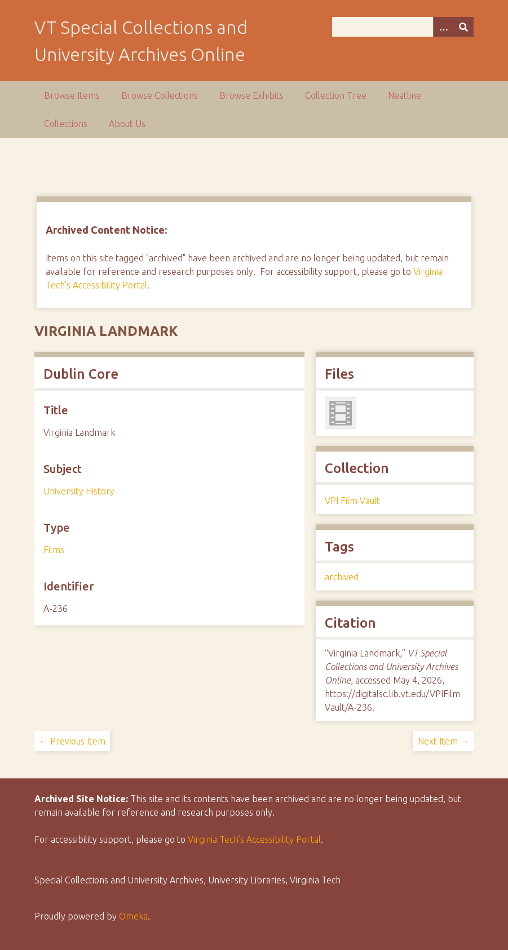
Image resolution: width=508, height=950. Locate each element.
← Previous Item (72, 741)
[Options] (443, 27)
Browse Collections (159, 95)
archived (342, 577)
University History (78, 491)
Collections (65, 124)
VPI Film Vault (352, 501)
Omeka (133, 916)
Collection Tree (335, 95)
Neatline (404, 95)
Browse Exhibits (251, 95)
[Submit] (463, 27)
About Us (127, 124)
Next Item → (443, 741)
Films (53, 550)
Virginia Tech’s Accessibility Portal (254, 839)
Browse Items (72, 95)
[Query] (403, 27)
